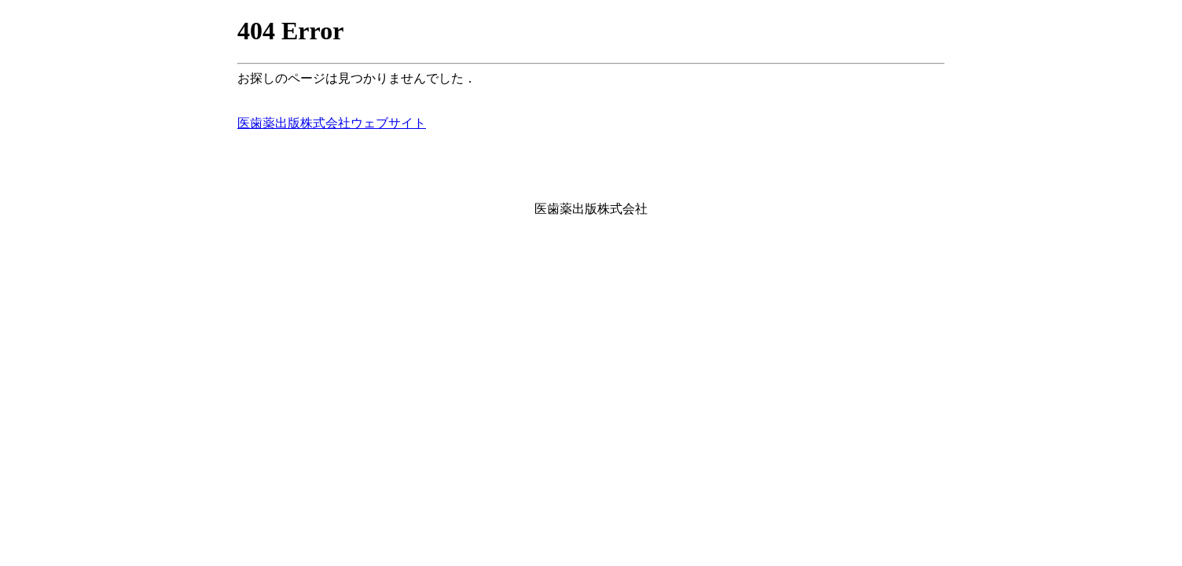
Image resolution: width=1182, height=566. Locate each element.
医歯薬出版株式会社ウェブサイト (331, 123)
